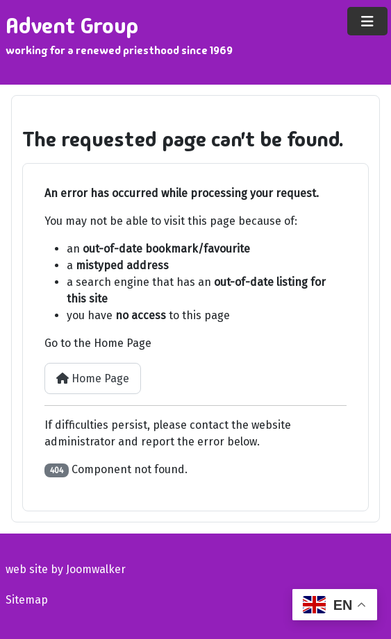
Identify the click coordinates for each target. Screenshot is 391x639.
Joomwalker (96, 569)
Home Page (92, 378)
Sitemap (27, 599)
